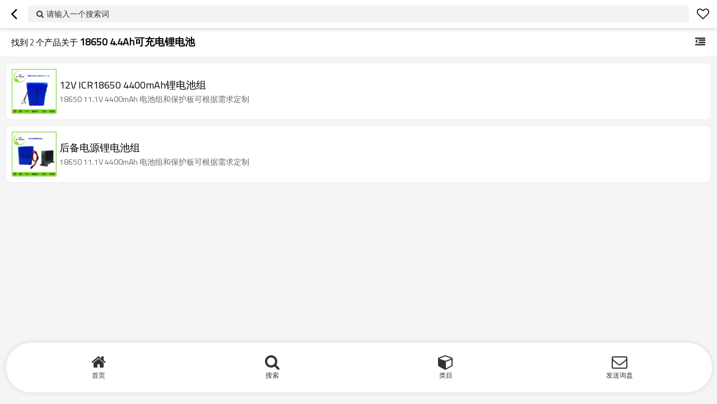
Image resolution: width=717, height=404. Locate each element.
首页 (98, 375)
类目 (446, 375)
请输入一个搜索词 (77, 14)
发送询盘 (619, 375)
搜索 (272, 375)
